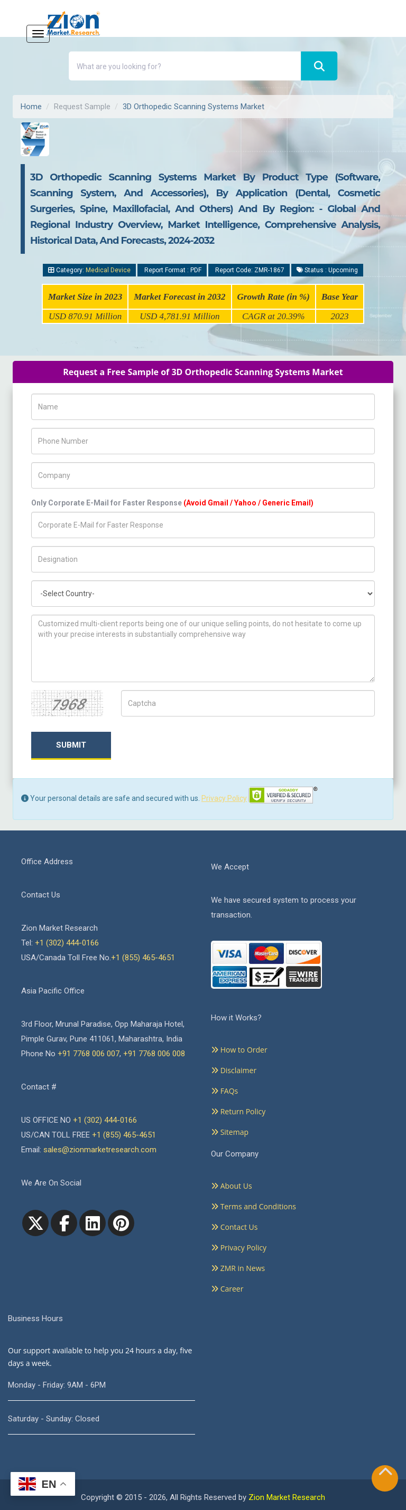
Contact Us (234, 1227)
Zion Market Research (286, 1497)
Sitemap (229, 1132)
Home (31, 106)
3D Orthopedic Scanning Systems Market (193, 106)
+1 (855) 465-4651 (143, 957)
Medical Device (108, 270)
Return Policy (238, 1111)
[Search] (319, 66)
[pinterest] (121, 1223)
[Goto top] (385, 1474)
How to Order (239, 1050)
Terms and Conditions (253, 1206)
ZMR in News (238, 1268)
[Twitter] (35, 1223)
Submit (71, 745)
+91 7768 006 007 (88, 1053)
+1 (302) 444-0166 (67, 943)
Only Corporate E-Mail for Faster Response (172, 503)
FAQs (224, 1091)
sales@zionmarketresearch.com (99, 1149)
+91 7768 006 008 (154, 1053)
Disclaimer (233, 1070)
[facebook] (64, 1223)
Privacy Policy (224, 798)
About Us (231, 1186)
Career (227, 1289)
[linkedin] (92, 1223)
